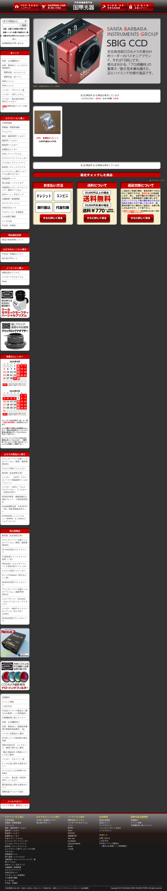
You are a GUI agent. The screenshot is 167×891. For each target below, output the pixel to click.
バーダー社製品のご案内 (13, 733)
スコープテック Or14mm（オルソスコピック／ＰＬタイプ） (15, 601)
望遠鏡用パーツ (9, 178)
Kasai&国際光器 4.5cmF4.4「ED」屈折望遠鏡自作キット (14, 509)
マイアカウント (105, 825)
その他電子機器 (9, 216)
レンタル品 (7, 221)
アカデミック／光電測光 (13, 212)
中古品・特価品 (9, 225)
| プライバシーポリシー (72, 888)
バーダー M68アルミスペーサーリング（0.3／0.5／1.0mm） (14, 611)
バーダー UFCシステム (13, 94)
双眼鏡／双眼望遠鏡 (11, 127)
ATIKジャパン (8, 86)
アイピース (7, 132)
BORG (70, 828)
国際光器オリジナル (11, 272)
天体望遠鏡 (7, 123)
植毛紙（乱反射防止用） (13, 473)
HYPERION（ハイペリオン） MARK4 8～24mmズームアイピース (14, 518)
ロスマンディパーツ (11, 203)
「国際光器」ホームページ (14, 72)
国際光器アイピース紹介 (13, 792)
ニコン (70, 825)
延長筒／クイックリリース (14, 167)
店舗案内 (6, 697)
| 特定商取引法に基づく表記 (15, 888)
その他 (70, 849)
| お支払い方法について (35, 888)
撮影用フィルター (10, 140)
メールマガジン (105, 831)
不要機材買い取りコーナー (14, 718)
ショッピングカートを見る (110, 828)
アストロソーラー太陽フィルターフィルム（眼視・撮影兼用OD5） (15, 461)
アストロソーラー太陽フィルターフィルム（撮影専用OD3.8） (15, 592)
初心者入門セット (10, 258)
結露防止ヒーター (10, 149)
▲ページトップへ (157, 180)
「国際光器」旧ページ (12, 77)
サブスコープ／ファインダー (15, 158)
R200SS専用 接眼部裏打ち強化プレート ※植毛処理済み (15, 499)
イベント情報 (8, 702)
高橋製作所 (72, 836)
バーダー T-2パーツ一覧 (13, 90)
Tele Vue (71, 838)
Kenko (70, 846)
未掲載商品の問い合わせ (13, 43)
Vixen (4, 281)
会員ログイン (104, 823)
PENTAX (71, 833)
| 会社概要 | (85, 888)
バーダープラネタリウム (13, 277)
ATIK (57, 86)
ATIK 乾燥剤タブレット (47, 138)
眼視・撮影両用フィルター (14, 136)
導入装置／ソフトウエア (13, 183)
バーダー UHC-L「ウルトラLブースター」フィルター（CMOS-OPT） (14, 489)
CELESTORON (74, 844)
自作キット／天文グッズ (13, 194)
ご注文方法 (7, 706)
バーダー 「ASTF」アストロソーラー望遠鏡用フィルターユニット (15, 480)
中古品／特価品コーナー (13, 254)
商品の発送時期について (13, 240)
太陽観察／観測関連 (11, 199)
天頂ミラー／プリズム (12, 154)
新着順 (116, 98)
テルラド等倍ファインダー (14, 468)
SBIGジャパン (8, 81)
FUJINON (72, 841)
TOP (35, 86)
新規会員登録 (104, 820)
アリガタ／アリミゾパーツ (14, 163)
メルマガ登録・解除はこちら (15, 805)
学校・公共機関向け (11, 61)
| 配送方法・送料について (53, 888)
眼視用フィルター (10, 145)
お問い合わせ (104, 838)
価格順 (98, 98)
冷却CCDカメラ (9, 208)
